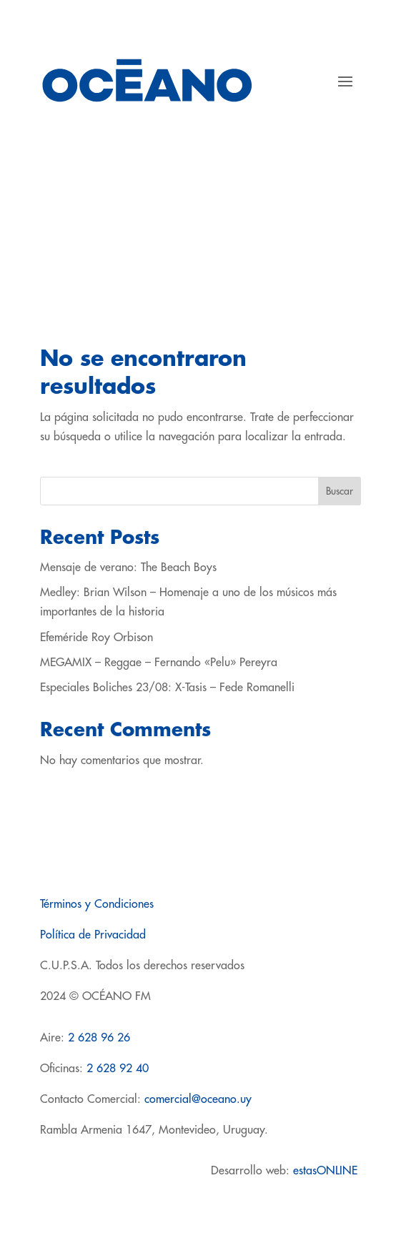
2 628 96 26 (99, 1038)
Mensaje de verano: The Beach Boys (128, 567)
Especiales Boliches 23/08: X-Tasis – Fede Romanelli (167, 687)
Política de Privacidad (93, 935)
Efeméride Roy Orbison (96, 637)
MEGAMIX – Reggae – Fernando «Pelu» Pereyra (158, 662)
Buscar (339, 491)
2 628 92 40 (117, 1068)
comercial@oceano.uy (198, 1099)
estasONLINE (327, 1171)
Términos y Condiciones (97, 904)
